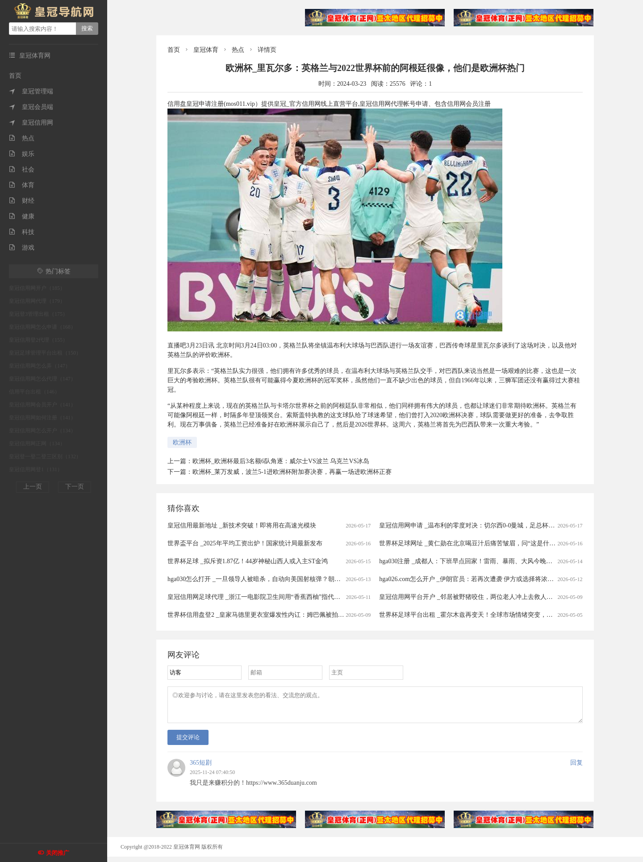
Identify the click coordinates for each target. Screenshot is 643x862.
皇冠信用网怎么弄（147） (40, 366)
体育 (21, 185)
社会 (21, 169)
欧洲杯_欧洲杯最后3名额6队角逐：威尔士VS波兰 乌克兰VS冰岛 (280, 461)
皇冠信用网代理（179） (37, 301)
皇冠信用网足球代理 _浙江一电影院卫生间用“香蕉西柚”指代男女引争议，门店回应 (282, 597)
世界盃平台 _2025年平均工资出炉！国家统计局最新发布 (244, 543)
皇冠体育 (205, 49)
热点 (21, 138)
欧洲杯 (182, 442)
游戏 (21, 247)
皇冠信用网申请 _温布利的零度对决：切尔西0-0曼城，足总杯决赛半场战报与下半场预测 (501, 525)
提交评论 (188, 742)
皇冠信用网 (31, 122)
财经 (21, 200)
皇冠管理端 (31, 91)
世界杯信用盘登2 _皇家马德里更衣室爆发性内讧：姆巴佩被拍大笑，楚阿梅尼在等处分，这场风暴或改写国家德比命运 (330, 614)
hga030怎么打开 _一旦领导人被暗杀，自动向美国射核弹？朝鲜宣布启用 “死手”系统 (282, 579)
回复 (576, 768)
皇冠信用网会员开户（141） (42, 405)
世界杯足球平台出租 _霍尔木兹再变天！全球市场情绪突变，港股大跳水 (478, 614)
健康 (21, 216)
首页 (15, 75)
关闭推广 (57, 852)
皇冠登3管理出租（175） (38, 314)
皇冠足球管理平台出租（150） (45, 353)
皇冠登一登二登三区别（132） (45, 456)
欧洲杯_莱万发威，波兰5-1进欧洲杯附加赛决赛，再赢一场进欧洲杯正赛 (292, 472)
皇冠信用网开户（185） (37, 288)
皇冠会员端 (31, 107)
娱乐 (21, 154)
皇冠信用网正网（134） (37, 443)
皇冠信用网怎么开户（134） (42, 430)
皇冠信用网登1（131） (36, 469)
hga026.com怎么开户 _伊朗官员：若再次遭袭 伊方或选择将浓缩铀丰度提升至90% (490, 579)
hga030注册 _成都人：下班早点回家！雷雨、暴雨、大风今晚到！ (469, 561)
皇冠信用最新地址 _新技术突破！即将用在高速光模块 (241, 525)
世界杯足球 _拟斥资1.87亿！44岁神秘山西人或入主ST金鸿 (247, 561)
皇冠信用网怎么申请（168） (42, 327)
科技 (21, 232)
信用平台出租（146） (34, 392)
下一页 (74, 486)
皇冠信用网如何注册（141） (42, 417)
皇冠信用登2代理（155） (38, 340)
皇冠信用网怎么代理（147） (42, 379)
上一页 (32, 486)
